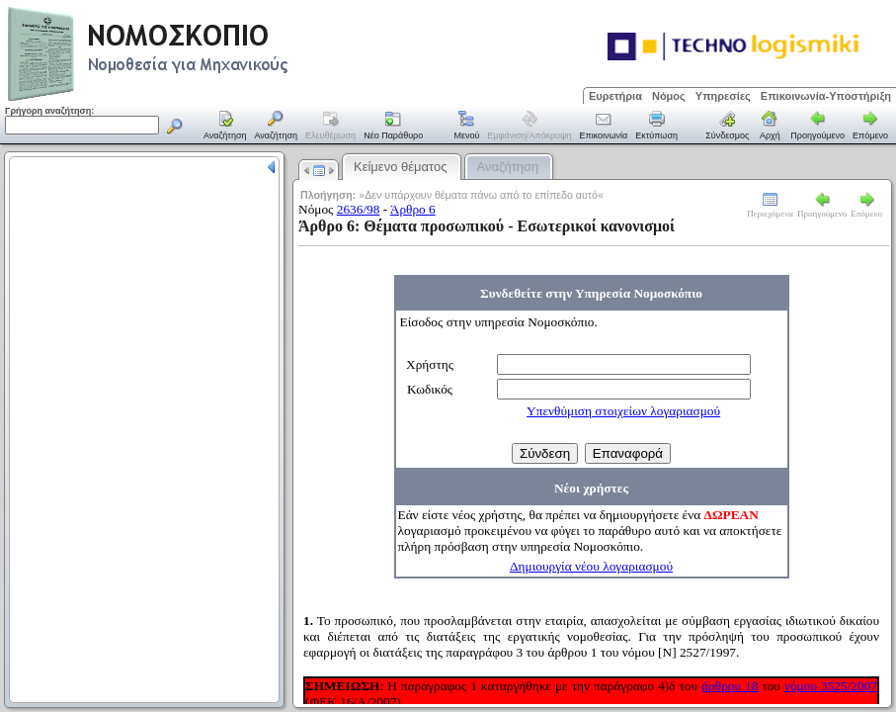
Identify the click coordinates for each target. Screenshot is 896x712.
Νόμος (669, 96)
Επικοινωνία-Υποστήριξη (826, 96)
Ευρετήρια (615, 96)
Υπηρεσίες (723, 96)
